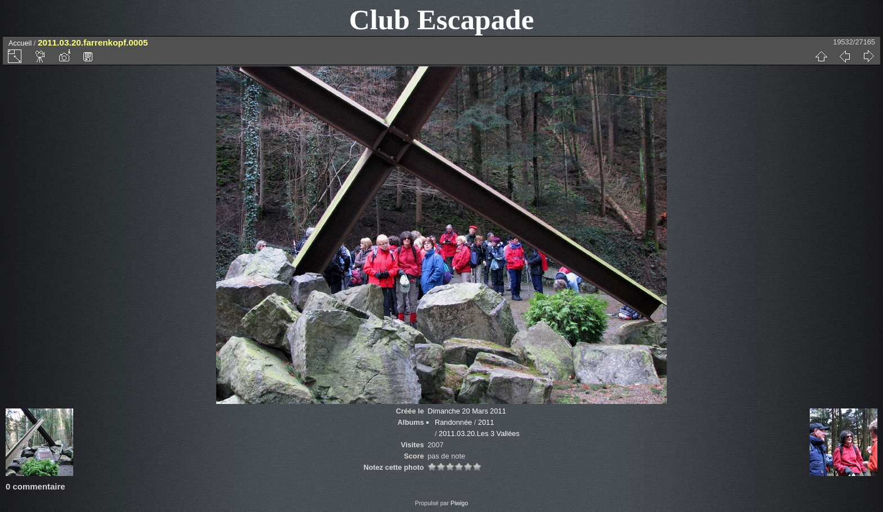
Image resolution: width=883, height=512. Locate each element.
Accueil (20, 43)
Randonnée (453, 422)
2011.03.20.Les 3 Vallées (479, 433)
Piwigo (459, 503)
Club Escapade (441, 19)
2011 (486, 422)
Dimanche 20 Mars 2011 (466, 411)
